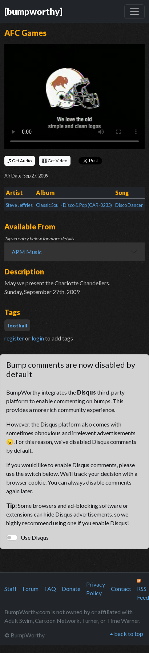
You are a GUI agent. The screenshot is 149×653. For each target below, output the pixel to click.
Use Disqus (35, 537)
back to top (126, 633)
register (14, 338)
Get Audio (20, 160)
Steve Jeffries (19, 205)
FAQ (50, 588)
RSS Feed (143, 590)
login (38, 338)
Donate (71, 588)
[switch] (12, 537)
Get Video (54, 160)
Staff (10, 588)
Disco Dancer (129, 205)
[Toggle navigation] (134, 11)
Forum (31, 588)
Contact (121, 588)
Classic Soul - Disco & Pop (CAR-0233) (74, 205)
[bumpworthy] (33, 11)
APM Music (27, 251)
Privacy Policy (95, 588)
